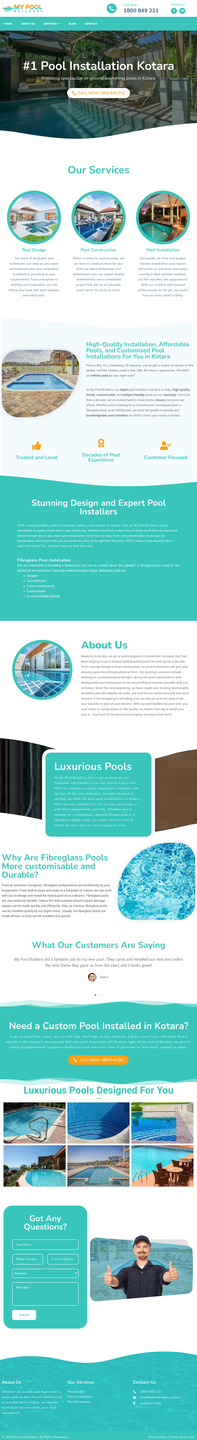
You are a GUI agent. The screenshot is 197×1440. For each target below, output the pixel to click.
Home (8, 23)
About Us (28, 23)
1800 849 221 (141, 10)
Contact (91, 23)
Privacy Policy (158, 1437)
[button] (7, 972)
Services (52, 24)
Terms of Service (182, 1437)
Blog (72, 23)
